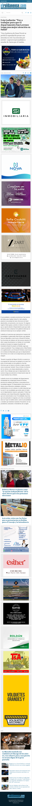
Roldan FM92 (4, 1)
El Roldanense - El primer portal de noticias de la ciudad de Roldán (13, 6)
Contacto (29, 1)
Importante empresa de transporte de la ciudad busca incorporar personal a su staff (19, 772)
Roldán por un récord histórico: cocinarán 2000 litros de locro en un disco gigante (19, 764)
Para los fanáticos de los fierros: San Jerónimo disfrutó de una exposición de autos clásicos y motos (19, 787)
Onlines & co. (16, 802)
